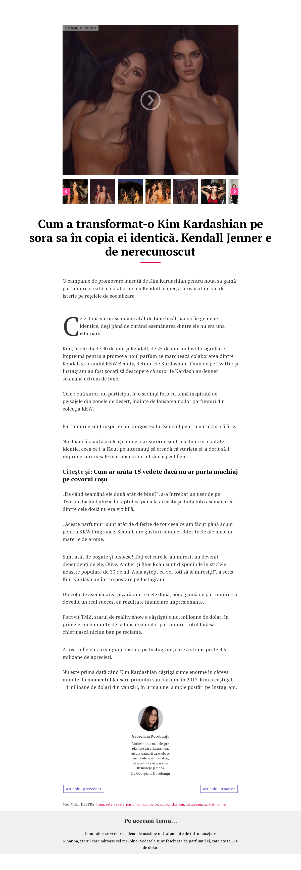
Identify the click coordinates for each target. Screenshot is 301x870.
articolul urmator (219, 789)
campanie (150, 804)
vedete (119, 804)
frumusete (104, 804)
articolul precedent (84, 789)
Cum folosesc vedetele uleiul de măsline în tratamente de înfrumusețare (150, 833)
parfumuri (133, 804)
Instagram (193, 804)
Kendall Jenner (215, 804)
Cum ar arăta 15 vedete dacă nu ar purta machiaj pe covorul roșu (150, 475)
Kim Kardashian (172, 804)
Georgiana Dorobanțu (150, 736)
